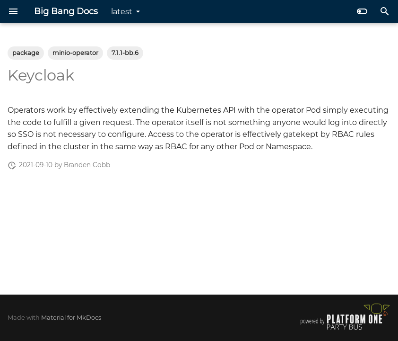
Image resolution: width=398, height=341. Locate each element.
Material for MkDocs (71, 317)
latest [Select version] (121, 11)
